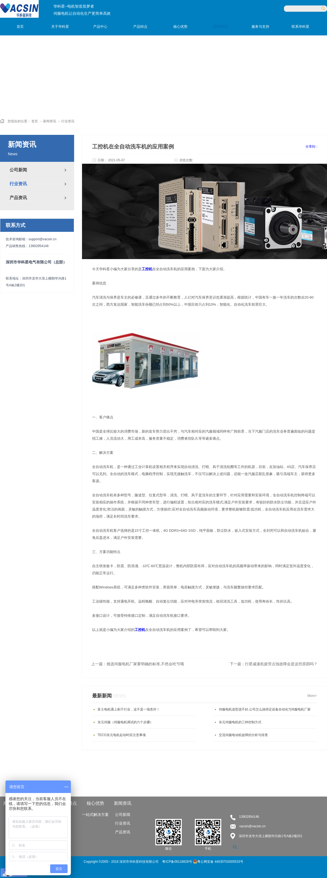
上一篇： (137, 664)
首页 (20, 27)
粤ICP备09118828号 (177, 862)
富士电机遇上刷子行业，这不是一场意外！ (129, 709)
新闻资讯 (49, 121)
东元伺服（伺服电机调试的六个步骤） (125, 722)
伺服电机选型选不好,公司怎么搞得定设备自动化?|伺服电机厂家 (265, 709)
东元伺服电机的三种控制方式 (240, 722)
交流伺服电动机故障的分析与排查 (243, 735)
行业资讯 (67, 121)
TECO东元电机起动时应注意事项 (122, 735)
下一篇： (273, 664)
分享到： (312, 146)
